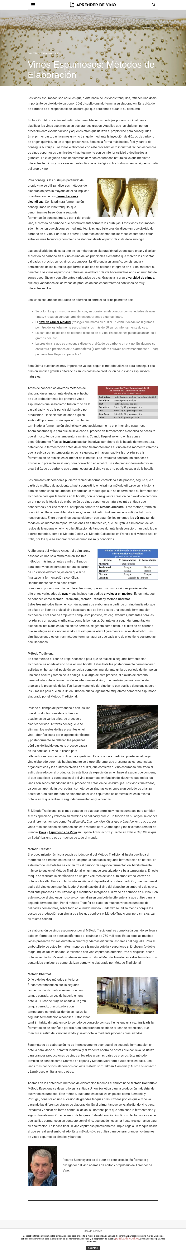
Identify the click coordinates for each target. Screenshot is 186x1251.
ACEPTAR (93, 1248)
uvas (65, 593)
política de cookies (127, 1238)
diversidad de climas (140, 277)
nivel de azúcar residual (55, 322)
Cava (42, 832)
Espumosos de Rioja (63, 832)
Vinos (57, 53)
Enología (32, 53)
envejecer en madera (118, 593)
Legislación (46, 53)
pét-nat (140, 518)
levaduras (70, 442)
